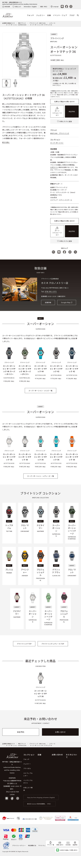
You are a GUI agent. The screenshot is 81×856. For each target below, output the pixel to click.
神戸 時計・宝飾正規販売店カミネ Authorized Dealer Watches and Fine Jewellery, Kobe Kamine (12, 767)
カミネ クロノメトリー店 (54, 282)
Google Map (65, 302)
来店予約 (72, 111)
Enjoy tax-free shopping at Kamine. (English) (41, 797)
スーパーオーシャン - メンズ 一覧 (40, 391)
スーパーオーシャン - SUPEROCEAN (16, 25)
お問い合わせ (60, 732)
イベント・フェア (60, 15)
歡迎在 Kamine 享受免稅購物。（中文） (39, 804)
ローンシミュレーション (57, 111)
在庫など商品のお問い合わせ (64, 101)
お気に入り (17, 6)
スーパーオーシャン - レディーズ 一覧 (40, 476)
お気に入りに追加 (64, 121)
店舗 (49, 15)
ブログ (72, 15)
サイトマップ (42, 845)
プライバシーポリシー (19, 845)
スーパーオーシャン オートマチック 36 (41, 25)
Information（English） (30, 6)
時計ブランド (22, 23)
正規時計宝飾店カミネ (8, 23)
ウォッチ (30, 15)
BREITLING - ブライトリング (59, 133)
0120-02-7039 (14, 792)
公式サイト (54, 167)
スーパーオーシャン (56, 143)
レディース (52, 23)
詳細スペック (56, 184)
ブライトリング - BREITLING (37, 23)
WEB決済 (6, 6)
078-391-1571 (51, 291)
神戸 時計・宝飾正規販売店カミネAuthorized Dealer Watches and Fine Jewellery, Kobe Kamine (19, 3)
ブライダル (27, 768)
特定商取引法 (32, 845)
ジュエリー (40, 15)
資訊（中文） (44, 6)
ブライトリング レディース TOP (52, 644)
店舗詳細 (48, 302)
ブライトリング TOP (24, 644)
